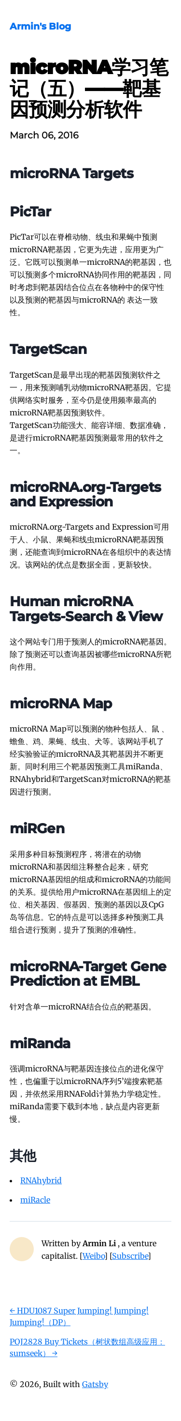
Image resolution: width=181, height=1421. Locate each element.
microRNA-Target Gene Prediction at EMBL (88, 973)
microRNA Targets (71, 173)
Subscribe (130, 1256)
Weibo (93, 1256)
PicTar (30, 211)
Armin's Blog (40, 26)
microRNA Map (61, 703)
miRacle (35, 1200)
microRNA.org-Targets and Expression (85, 494)
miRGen (37, 828)
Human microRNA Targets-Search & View (86, 608)
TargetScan (48, 349)
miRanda (40, 1043)
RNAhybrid (41, 1180)
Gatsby (95, 1384)
